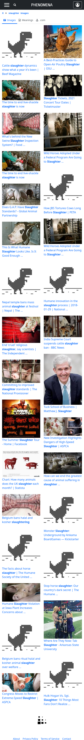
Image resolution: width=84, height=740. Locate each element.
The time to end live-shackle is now (20, 104)
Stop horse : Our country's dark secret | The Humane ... (61, 590)
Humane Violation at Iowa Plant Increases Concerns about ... (21, 608)
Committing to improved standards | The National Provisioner (19, 389)
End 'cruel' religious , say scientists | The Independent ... (19, 349)
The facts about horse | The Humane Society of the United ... (18, 573)
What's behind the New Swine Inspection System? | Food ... (20, 141)
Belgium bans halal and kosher (17, 520)
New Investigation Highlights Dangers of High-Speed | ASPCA (62, 442)
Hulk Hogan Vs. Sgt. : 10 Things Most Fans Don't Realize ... (61, 700)
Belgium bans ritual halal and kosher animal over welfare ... (21, 663)
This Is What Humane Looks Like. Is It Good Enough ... (19, 251)
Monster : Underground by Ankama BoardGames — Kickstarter (61, 535)
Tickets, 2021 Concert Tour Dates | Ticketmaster (59, 102)
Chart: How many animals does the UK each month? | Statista (20, 484)
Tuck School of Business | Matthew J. (60, 409)
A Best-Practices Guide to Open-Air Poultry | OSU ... (62, 64)
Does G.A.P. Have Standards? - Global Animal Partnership (20, 211)
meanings (26, 20)
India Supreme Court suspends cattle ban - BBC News (61, 343)
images (9, 20)
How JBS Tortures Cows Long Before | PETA (62, 210)
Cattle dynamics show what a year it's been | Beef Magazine (20, 70)
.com (40, 20)
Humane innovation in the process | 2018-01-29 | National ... (61, 305)
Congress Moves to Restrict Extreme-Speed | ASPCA (20, 698)
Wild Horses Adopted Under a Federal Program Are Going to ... (63, 157)
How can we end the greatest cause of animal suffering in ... (63, 480)
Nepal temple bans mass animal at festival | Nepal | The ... (20, 306)
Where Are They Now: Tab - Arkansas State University (61, 645)
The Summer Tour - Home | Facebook (21, 442)
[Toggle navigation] (6, 4)
